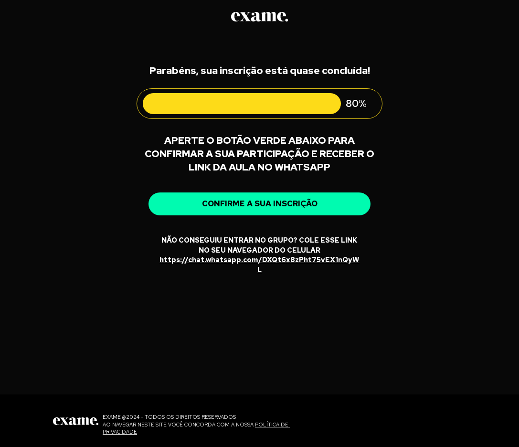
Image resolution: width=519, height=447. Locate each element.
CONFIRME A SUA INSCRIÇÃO (260, 203)
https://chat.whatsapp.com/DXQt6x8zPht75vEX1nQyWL (259, 264)
